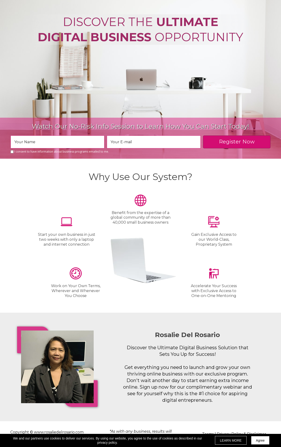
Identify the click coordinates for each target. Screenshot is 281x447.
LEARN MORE (231, 440)
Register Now (236, 142)
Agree (260, 440)
